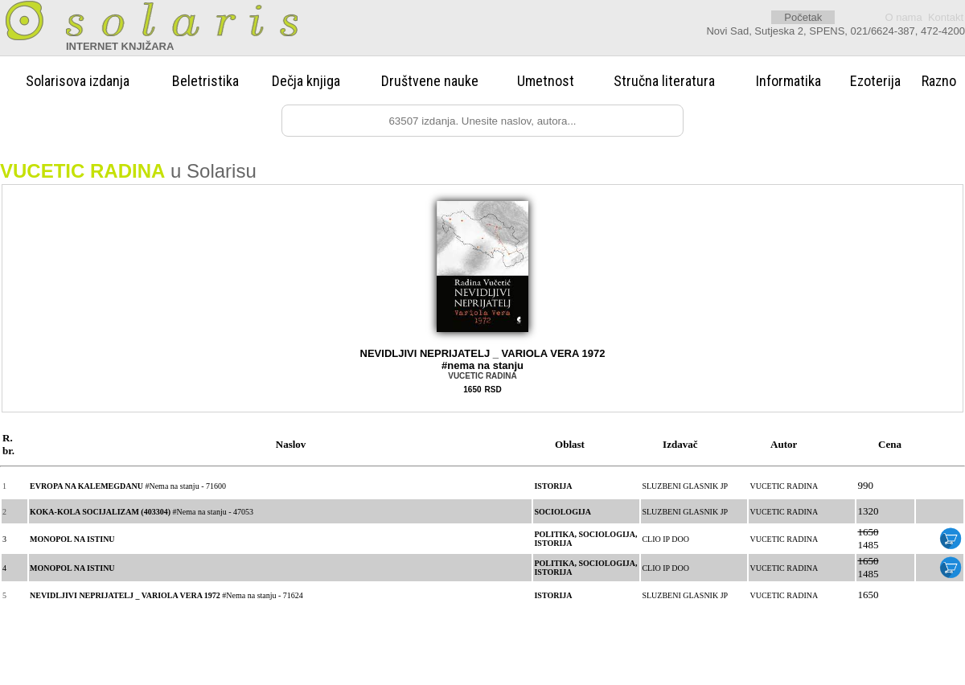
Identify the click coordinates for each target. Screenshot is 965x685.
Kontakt (945, 17)
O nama (903, 17)
